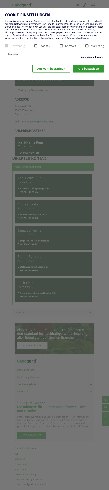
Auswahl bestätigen (51, 68)
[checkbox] (6, 45)
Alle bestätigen (88, 68)
